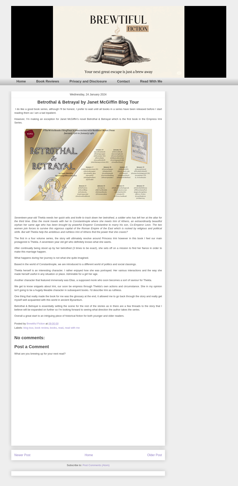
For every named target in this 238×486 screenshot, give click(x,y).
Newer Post (22, 455)
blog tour (28, 327)
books (53, 327)
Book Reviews (47, 81)
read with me (72, 327)
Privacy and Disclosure (88, 81)
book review (42, 327)
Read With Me (151, 81)
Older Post (154, 455)
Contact (123, 81)
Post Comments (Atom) (96, 465)
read (60, 327)
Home (21, 81)
